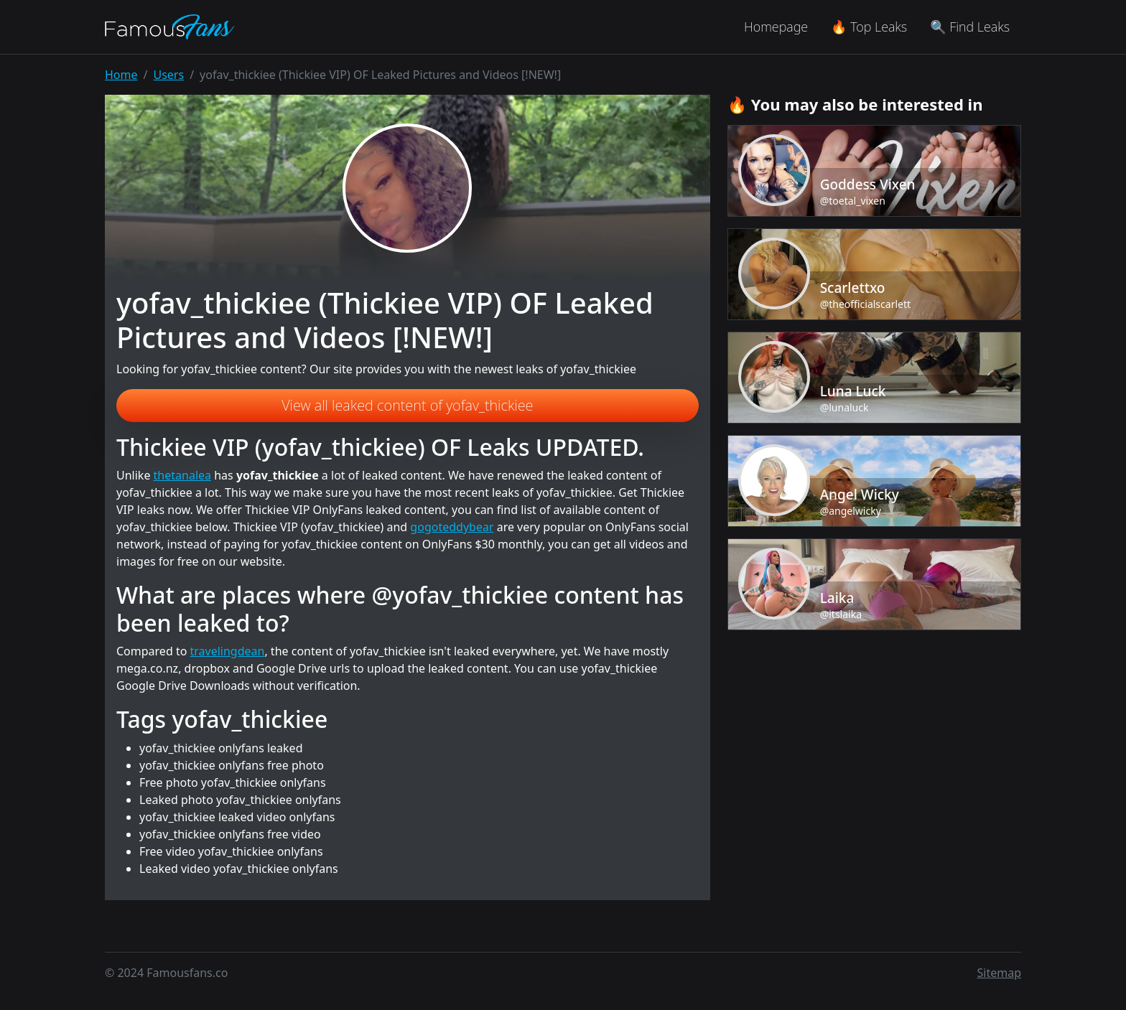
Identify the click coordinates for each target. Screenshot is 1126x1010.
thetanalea (182, 475)
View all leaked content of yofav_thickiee (407, 405)
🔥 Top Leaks (869, 26)
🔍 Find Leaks (970, 26)
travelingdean (227, 651)
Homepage (776, 26)
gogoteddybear (451, 527)
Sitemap (999, 973)
